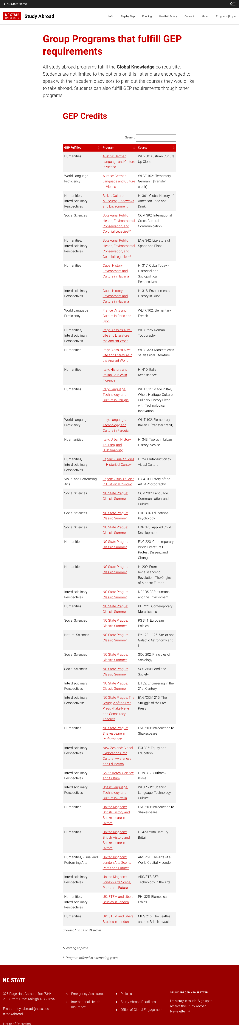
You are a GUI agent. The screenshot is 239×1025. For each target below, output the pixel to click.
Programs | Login (226, 16)
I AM (110, 16)
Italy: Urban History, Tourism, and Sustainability (110, 423)
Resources (105, 1017)
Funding (147, 16)
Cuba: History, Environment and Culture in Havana (109, 270)
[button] (92, 147)
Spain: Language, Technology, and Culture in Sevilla (113, 755)
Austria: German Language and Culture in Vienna (114, 161)
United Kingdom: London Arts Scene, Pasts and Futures (114, 814)
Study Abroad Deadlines (138, 953)
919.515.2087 (12, 995)
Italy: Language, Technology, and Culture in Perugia (113, 378)
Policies (126, 945)
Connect (189, 16)
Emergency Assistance (87, 945)
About (205, 16)
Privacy (90, 1017)
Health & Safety (168, 16)
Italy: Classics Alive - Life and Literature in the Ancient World (113, 324)
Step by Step (127, 16)
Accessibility (74, 1017)
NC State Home (15, 4)
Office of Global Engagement (141, 961)
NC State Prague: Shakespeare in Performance (108, 695)
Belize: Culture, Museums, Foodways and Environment (111, 201)
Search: (130, 137)
